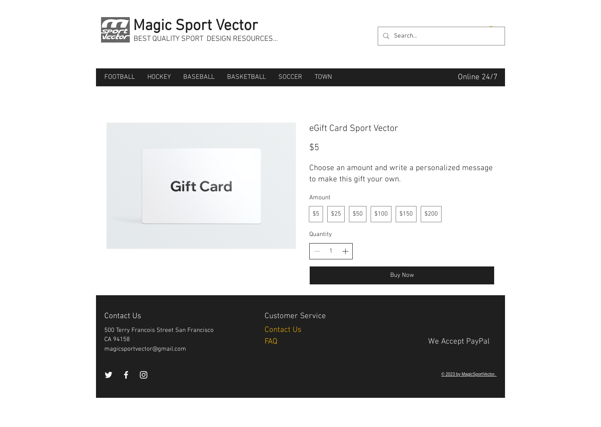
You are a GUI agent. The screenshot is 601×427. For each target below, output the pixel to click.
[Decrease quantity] (317, 251)
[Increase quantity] (345, 251)
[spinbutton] (331, 251)
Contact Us (284, 330)
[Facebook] (126, 375)
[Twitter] (109, 375)
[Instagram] (144, 375)
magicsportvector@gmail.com (145, 349)
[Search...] (440, 36)
